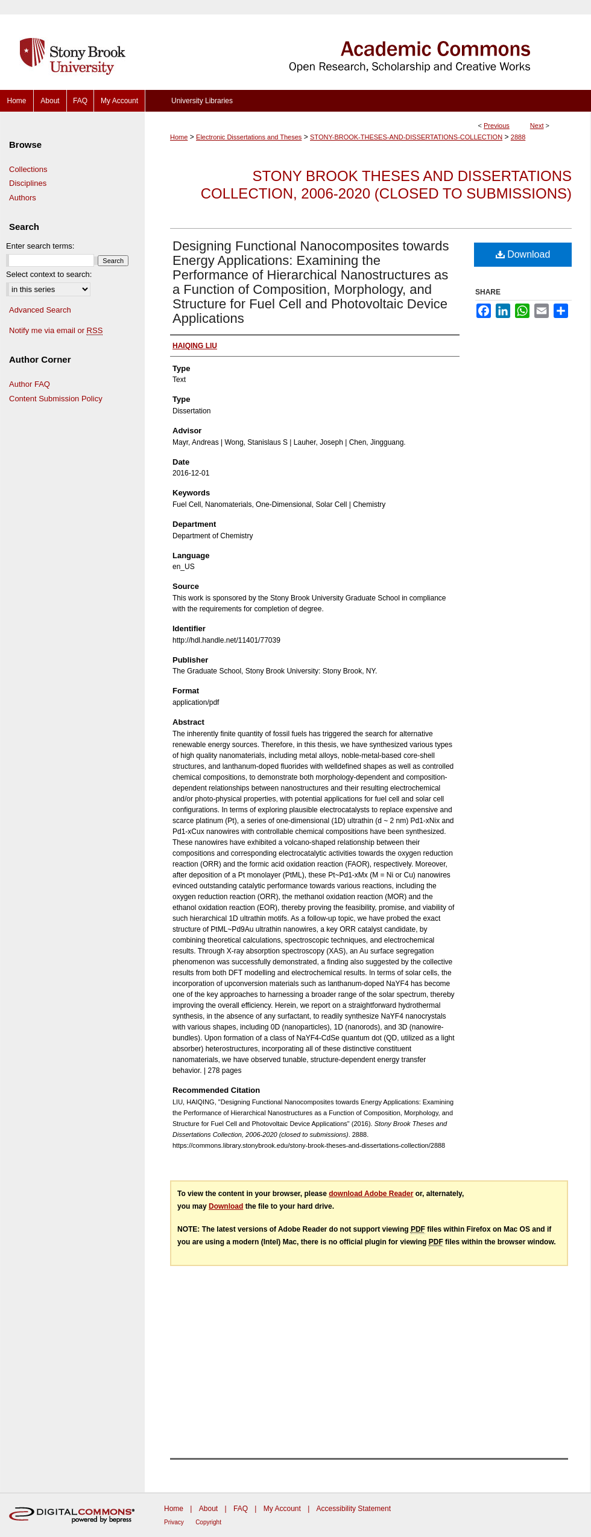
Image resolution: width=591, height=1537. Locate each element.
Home (179, 137)
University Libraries (202, 101)
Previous (497, 125)
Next (537, 125)
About (208, 1508)
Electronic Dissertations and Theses (249, 137)
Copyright (208, 1522)
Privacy (174, 1522)
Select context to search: (49, 274)
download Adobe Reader (371, 1193)
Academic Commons (368, 45)
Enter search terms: (40, 245)
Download (523, 254)
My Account (282, 1508)
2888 (518, 137)
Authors (22, 197)
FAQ (240, 1508)
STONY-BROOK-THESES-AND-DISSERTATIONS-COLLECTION (406, 137)
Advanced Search (40, 309)
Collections (28, 169)
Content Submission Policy (56, 398)
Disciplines (27, 183)
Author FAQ (29, 384)
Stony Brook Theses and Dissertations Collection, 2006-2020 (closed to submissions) (386, 185)
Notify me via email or (56, 331)
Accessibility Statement (354, 1508)
